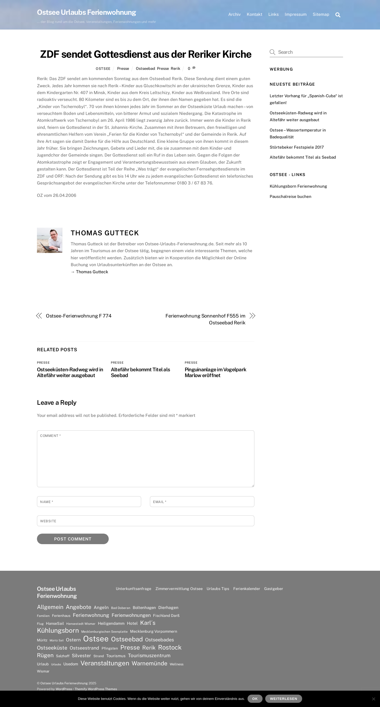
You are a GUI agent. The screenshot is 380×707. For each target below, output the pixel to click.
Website (48, 521)
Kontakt (254, 14)
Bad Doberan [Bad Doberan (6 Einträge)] (120, 608)
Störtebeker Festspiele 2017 (297, 147)
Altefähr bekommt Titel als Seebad (303, 157)
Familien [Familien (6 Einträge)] (43, 616)
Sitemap (321, 14)
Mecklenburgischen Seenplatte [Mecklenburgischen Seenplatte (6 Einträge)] (104, 631)
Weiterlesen (283, 699)
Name (46, 502)
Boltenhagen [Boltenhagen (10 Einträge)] (144, 607)
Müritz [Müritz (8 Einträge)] (42, 640)
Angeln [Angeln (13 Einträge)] (101, 607)
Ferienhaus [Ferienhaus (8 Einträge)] (61, 615)
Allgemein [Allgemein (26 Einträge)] (50, 607)
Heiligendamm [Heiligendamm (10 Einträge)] (111, 623)
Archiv (234, 14)
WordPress (64, 689)
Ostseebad (145, 68)
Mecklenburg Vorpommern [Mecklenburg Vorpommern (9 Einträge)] (153, 631)
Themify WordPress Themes (96, 689)
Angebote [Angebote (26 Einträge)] (78, 607)
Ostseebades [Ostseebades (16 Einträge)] (159, 639)
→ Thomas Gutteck (89, 271)
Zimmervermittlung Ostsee (179, 588)
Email (160, 502)
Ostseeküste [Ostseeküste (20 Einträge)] (52, 648)
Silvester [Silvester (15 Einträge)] (81, 655)
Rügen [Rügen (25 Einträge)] (45, 655)
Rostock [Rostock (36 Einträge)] (170, 647)
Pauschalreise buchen (290, 196)
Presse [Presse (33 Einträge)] (130, 647)
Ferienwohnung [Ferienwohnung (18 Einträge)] (91, 615)
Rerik (175, 68)
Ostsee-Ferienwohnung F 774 (79, 316)
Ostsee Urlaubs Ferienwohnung (64, 683)
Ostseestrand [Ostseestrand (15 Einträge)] (84, 648)
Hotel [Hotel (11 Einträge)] (132, 623)
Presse (123, 68)
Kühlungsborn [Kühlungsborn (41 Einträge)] (58, 630)
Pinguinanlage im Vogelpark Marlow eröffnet (215, 372)
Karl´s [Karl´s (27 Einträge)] (147, 622)
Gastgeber (273, 588)
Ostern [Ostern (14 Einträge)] (73, 639)
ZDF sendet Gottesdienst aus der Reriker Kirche (145, 54)
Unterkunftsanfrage (133, 588)
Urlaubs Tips (218, 588)
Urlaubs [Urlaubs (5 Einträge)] (56, 664)
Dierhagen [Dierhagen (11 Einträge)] (168, 607)
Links (273, 14)
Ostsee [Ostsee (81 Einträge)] (96, 638)
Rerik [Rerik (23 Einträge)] (149, 647)
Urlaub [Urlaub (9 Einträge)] (43, 664)
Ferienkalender (246, 588)
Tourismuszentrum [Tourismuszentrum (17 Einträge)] (149, 655)
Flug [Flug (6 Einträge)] (40, 624)
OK (255, 699)
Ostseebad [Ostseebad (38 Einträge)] (127, 639)
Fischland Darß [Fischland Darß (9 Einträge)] (166, 615)
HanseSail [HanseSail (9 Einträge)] (55, 623)
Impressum (296, 14)
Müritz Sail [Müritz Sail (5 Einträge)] (57, 640)
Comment (50, 436)
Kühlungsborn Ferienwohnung (298, 186)
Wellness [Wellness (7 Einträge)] (176, 664)
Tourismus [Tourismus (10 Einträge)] (116, 656)
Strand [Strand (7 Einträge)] (98, 656)
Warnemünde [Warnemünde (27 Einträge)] (149, 663)
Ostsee (103, 69)
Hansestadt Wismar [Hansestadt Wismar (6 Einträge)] (81, 624)
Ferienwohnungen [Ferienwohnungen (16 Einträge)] (131, 615)
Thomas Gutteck (105, 233)
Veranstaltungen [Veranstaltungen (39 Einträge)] (104, 663)
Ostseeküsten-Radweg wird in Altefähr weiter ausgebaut (70, 372)
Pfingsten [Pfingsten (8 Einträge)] (110, 648)
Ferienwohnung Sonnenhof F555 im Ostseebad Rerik (205, 319)
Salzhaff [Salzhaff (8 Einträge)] (62, 656)
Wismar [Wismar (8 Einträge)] (43, 671)
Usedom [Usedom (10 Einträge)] (70, 664)
